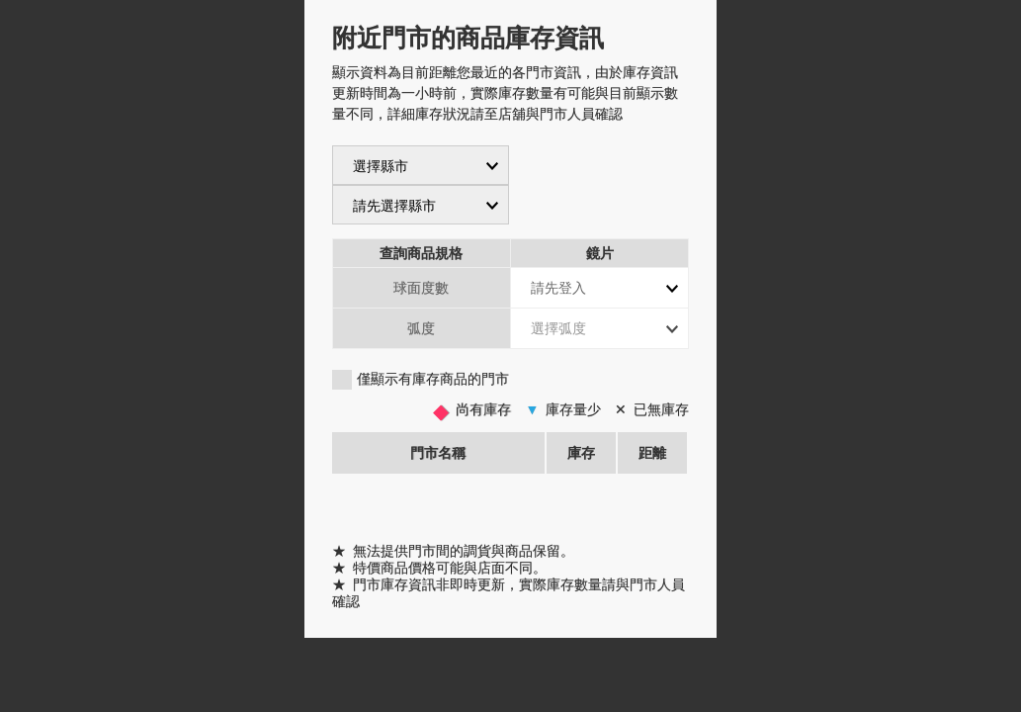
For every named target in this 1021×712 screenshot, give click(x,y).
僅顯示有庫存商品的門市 (433, 379)
